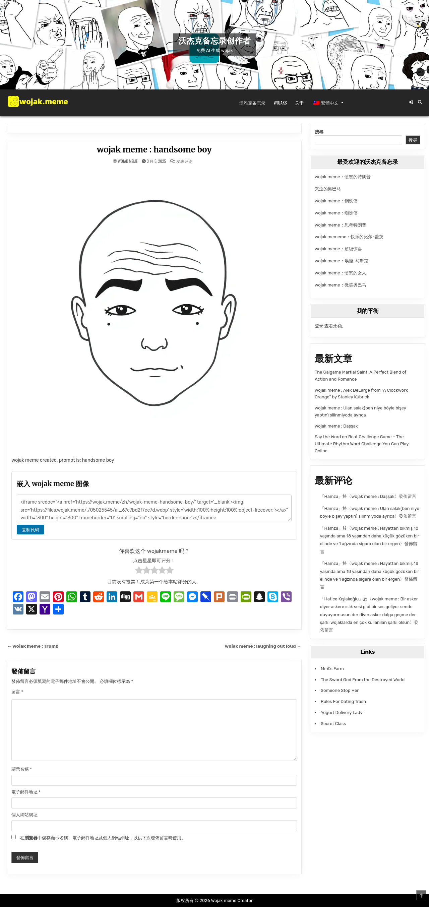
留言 (17, 691)
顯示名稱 (21, 769)
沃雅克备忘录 (252, 102)
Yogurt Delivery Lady (342, 712)
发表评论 (184, 161)
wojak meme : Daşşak (336, 426)
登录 (319, 325)
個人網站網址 (24, 814)
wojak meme (127, 161)
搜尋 (319, 131)
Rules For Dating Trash (343, 701)
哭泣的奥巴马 (328, 188)
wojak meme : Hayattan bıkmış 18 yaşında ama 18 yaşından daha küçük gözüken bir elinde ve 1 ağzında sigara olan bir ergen (369, 536)
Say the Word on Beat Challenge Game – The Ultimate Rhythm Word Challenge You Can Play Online (362, 443)
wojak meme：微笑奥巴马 (340, 284)
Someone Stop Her (340, 690)
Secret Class (333, 723)
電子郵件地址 (26, 791)
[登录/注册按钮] (411, 102)
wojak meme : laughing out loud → (263, 646)
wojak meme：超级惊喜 (338, 248)
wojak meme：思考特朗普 (340, 225)
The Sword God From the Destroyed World (363, 679)
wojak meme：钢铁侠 (336, 200)
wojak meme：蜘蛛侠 (336, 212)
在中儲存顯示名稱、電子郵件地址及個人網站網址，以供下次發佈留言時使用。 (103, 837)
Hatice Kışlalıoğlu (341, 598)
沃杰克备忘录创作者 (214, 41)
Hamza (331, 496)
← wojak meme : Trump (32, 646)
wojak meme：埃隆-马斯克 (341, 260)
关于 (299, 102)
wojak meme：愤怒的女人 (340, 272)
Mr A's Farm (332, 668)
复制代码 (30, 529)
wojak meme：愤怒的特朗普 (343, 176)
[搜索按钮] (420, 102)
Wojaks (280, 102)
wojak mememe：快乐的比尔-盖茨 (349, 236)
